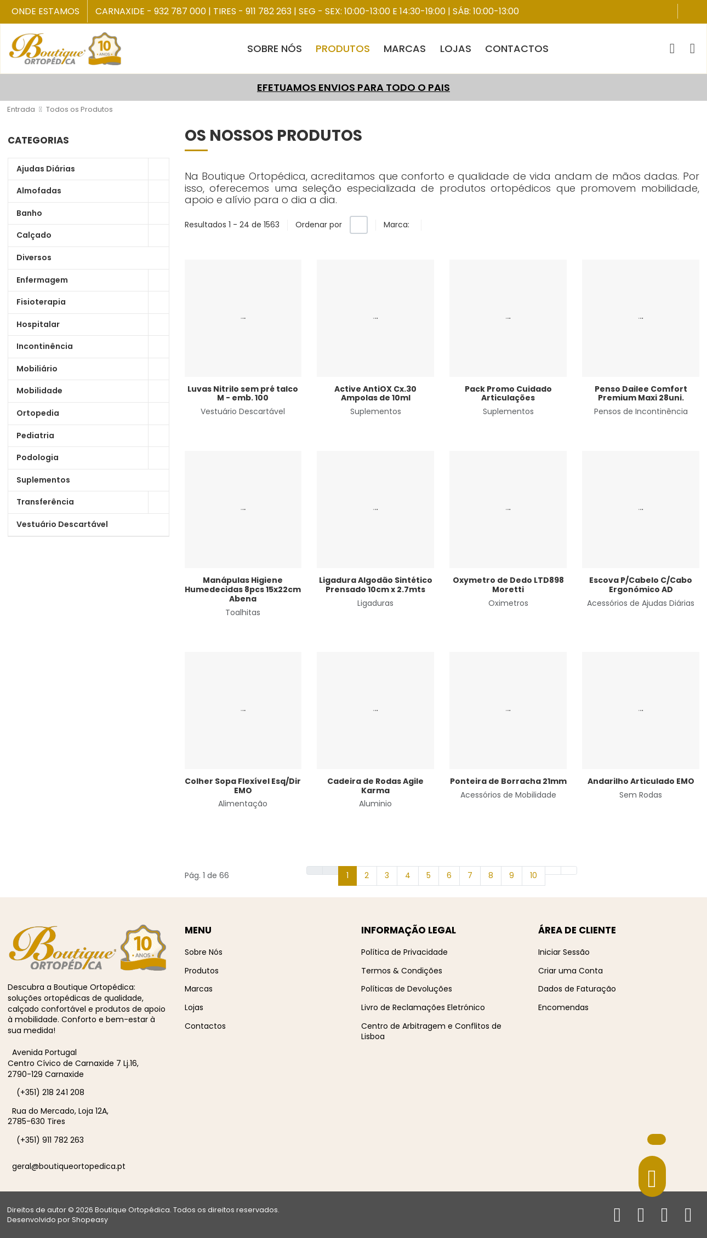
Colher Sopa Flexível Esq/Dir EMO (243, 786)
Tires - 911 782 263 (252, 11)
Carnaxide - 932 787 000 (150, 11)
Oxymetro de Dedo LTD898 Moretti (508, 585)
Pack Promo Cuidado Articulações (508, 393)
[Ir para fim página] (569, 870)
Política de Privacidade (404, 952)
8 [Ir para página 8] (490, 875)
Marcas (199, 988)
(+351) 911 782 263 (50, 1139)
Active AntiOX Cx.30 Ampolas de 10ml (375, 393)
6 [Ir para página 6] (449, 875)
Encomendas (563, 1007)
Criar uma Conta (570, 970)
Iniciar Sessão (564, 952)
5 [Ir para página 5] (428, 875)
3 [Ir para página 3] (387, 875)
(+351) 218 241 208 (50, 1092)
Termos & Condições (401, 970)
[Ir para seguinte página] (553, 870)
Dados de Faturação (577, 988)
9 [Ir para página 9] (511, 875)
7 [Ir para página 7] (469, 875)
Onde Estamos (45, 11)
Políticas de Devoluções (406, 988)
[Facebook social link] (687, 12)
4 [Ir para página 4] (407, 875)
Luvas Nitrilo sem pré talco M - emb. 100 (242, 393)
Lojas (194, 1007)
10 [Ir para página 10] (533, 875)
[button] (672, 49)
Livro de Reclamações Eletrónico (423, 1007)
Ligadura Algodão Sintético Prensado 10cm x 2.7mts (375, 585)
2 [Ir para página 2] (366, 875)
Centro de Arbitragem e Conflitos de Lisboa (431, 1031)
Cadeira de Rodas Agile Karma (375, 786)
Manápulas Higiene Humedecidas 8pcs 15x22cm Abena (243, 589)
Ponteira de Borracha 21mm (508, 781)
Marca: (396, 224)
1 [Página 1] (347, 875)
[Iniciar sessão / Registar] (692, 49)
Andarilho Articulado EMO (641, 781)
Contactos (205, 1026)
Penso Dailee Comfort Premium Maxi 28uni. (641, 393)
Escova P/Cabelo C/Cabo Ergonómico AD (640, 585)
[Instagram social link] (697, 12)
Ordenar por (318, 224)
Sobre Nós (204, 952)
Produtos (202, 970)
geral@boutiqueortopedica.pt (69, 1166)
